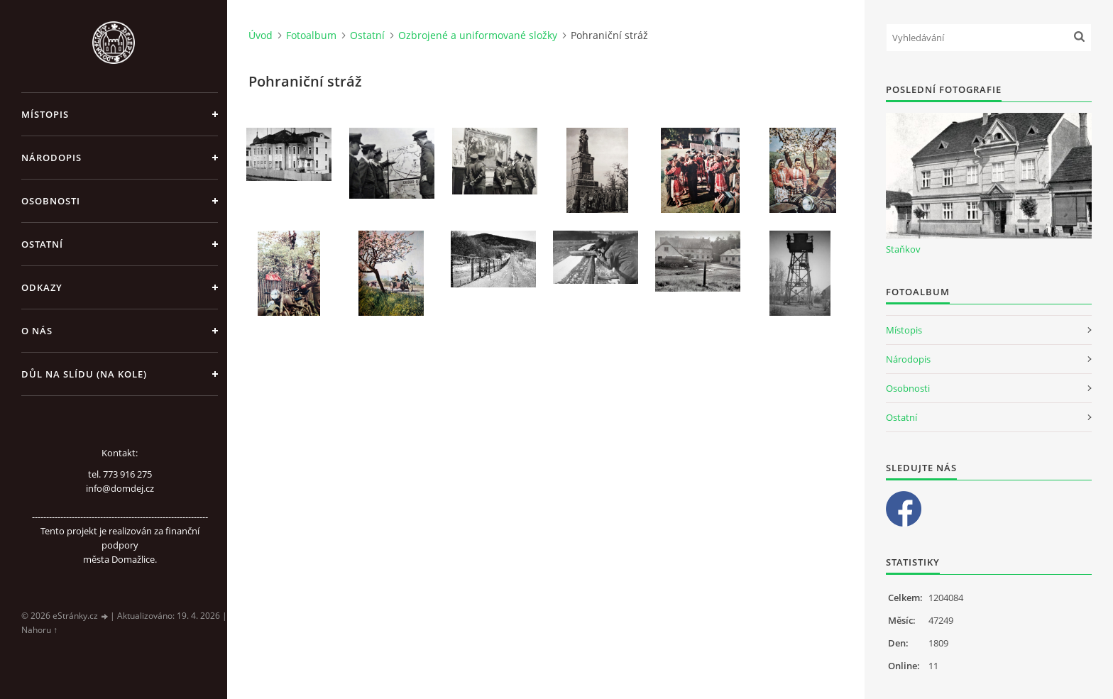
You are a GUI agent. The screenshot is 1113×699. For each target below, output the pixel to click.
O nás (37, 330)
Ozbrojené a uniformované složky (477, 35)
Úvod (260, 35)
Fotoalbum (311, 35)
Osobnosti (50, 200)
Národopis (51, 157)
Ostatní (42, 244)
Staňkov (903, 249)
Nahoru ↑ (39, 630)
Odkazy (41, 287)
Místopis (45, 114)
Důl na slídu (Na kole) (84, 374)
